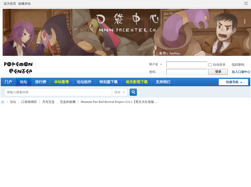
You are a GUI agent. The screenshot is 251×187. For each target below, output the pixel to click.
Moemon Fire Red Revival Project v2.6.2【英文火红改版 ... (119, 102)
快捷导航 (232, 82)
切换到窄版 (245, 3)
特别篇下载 (108, 82)
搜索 (117, 92)
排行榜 (40, 82)
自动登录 (216, 64)
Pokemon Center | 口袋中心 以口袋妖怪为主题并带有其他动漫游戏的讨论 (3, 102)
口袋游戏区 (29, 102)
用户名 (153, 64)
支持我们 (163, 82)
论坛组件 (84, 82)
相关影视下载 (137, 82)
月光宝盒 (48, 102)
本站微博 (61, 82)
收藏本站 (24, 3)
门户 (8, 82)
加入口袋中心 (241, 72)
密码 (152, 72)
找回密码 (238, 64)
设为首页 (10, 3)
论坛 (23, 82)
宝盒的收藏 (68, 102)
